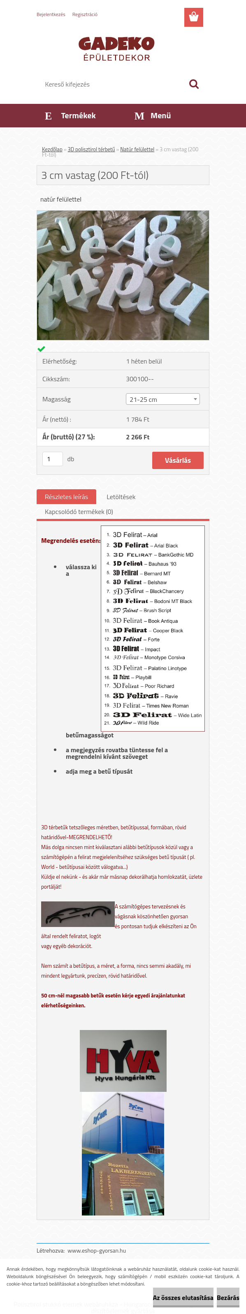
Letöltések (121, 497)
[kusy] (52, 459)
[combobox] (163, 399)
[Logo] (117, 47)
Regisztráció (84, 14)
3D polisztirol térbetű (91, 149)
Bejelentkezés (51, 14)
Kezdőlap (52, 149)
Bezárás (228, 1297)
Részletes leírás (66, 497)
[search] (193, 84)
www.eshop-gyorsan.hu (96, 1250)
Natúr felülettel (137, 149)
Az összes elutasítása (183, 1297)
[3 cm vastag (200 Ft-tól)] (123, 214)
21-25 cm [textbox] (143, 399)
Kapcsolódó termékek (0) (79, 511)
